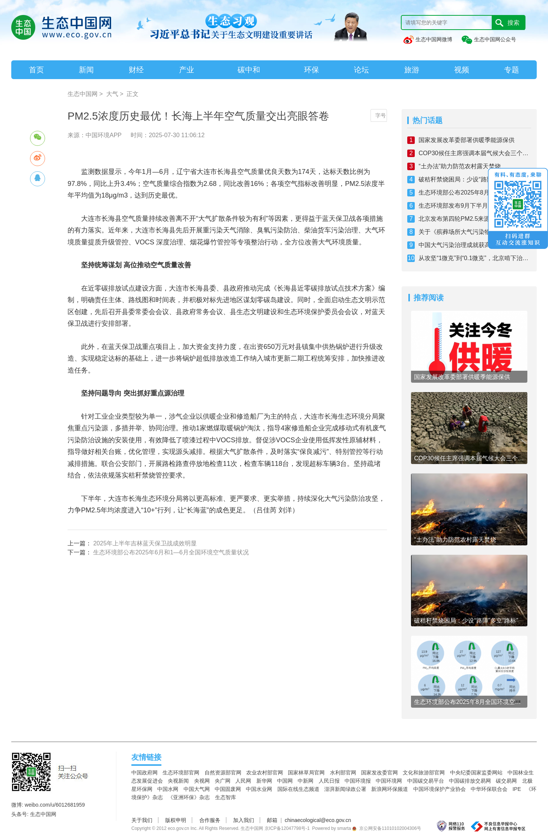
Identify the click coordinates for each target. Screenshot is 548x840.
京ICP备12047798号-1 (287, 828)
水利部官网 (343, 773)
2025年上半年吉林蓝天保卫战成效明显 (145, 543)
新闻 (86, 70)
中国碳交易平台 (425, 781)
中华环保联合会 (489, 789)
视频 (461, 70)
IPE (516, 789)
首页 (36, 70)
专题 (511, 70)
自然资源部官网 (223, 773)
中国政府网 (144, 773)
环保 (311, 70)
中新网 (305, 781)
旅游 (411, 70)
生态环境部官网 (181, 773)
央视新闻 (178, 781)
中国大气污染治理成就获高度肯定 (464, 245)
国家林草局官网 (306, 773)
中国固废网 (228, 789)
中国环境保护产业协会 (439, 789)
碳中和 (249, 70)
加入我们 (243, 820)
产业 (186, 70)
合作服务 (209, 820)
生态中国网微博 (427, 39)
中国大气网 (197, 789)
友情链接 (146, 757)
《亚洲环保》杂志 (189, 797)
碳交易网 (506, 781)
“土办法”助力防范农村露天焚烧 (460, 166)
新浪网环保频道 (389, 789)
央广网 (222, 781)
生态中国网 (83, 94)
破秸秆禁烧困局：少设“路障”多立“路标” (470, 179)
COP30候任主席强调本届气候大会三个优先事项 (475, 153)
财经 (136, 70)
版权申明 (175, 820)
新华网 (264, 781)
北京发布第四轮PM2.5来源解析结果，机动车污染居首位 (475, 219)
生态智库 (225, 797)
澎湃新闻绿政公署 (345, 789)
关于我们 (141, 820)
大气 (112, 94)
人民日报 (329, 781)
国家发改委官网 (379, 773)
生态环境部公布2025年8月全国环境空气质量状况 (475, 192)
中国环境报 (358, 781)
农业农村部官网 (264, 773)
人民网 (243, 781)
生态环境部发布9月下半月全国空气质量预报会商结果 (475, 205)
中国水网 (167, 789)
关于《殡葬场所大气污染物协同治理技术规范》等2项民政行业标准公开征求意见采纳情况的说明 (475, 232)
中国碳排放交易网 (470, 781)
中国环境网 (389, 781)
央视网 (202, 781)
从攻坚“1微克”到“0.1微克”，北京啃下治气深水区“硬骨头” (475, 258)
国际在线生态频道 (298, 789)
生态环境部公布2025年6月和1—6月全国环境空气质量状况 (170, 552)
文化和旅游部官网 (424, 773)
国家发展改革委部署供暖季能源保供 (467, 140)
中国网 (285, 781)
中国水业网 (259, 789)
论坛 (361, 70)
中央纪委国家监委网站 (476, 773)
